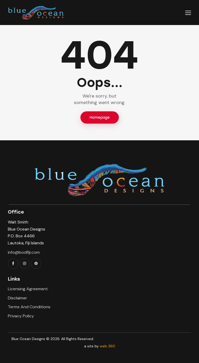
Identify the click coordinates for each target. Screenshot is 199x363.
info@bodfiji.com (24, 252)
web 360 (107, 346)
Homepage (100, 117)
